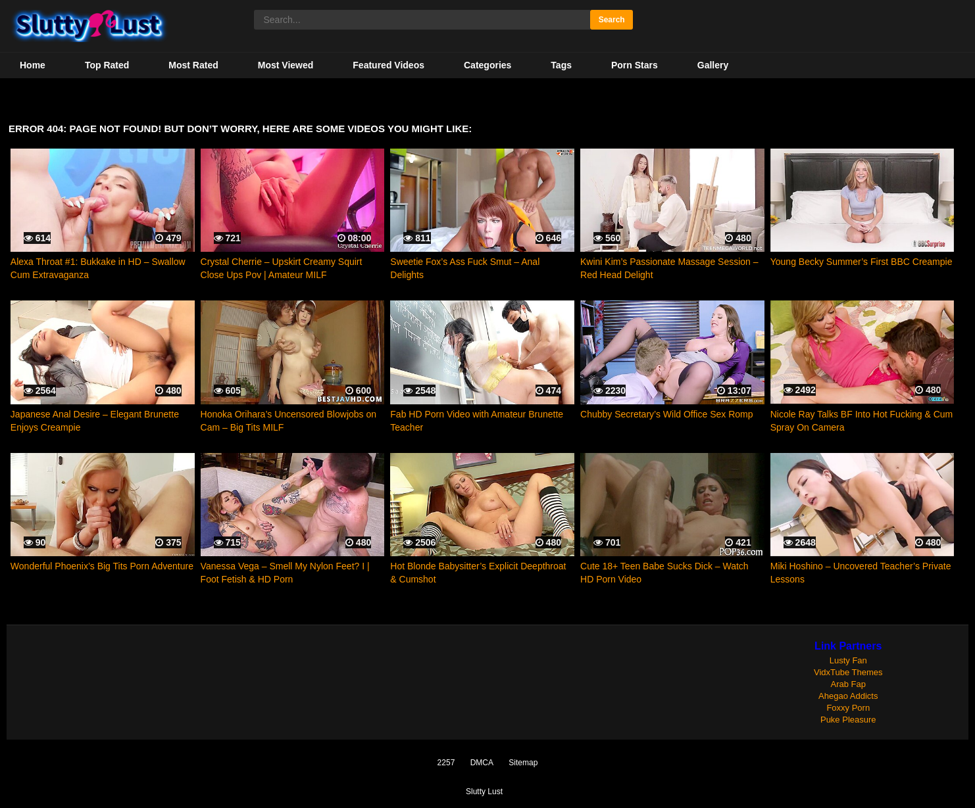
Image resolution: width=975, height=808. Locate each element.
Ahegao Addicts (848, 696)
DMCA (481, 762)
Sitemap (523, 762)
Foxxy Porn (848, 708)
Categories (487, 65)
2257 (446, 762)
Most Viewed (286, 65)
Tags (561, 65)
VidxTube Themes (848, 672)
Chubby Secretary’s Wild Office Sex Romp (666, 414)
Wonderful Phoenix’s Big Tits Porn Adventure (102, 566)
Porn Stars (634, 65)
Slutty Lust (484, 791)
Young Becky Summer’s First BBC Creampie (861, 261)
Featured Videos (388, 65)
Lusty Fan (848, 660)
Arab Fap (848, 684)
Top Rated (107, 65)
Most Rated (193, 65)
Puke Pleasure (848, 720)
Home (32, 65)
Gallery (712, 65)
